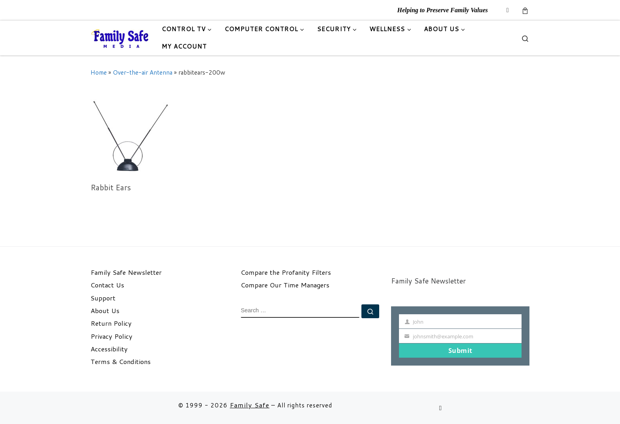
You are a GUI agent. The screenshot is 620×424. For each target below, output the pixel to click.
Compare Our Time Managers (285, 285)
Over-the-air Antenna (142, 72)
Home (99, 72)
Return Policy (111, 323)
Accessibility (109, 349)
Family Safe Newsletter (126, 272)
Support (103, 298)
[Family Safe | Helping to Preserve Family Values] (120, 37)
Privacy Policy (111, 336)
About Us (105, 310)
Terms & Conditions (121, 361)
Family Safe (249, 404)
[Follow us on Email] (508, 10)
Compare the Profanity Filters (286, 272)
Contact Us (107, 285)
